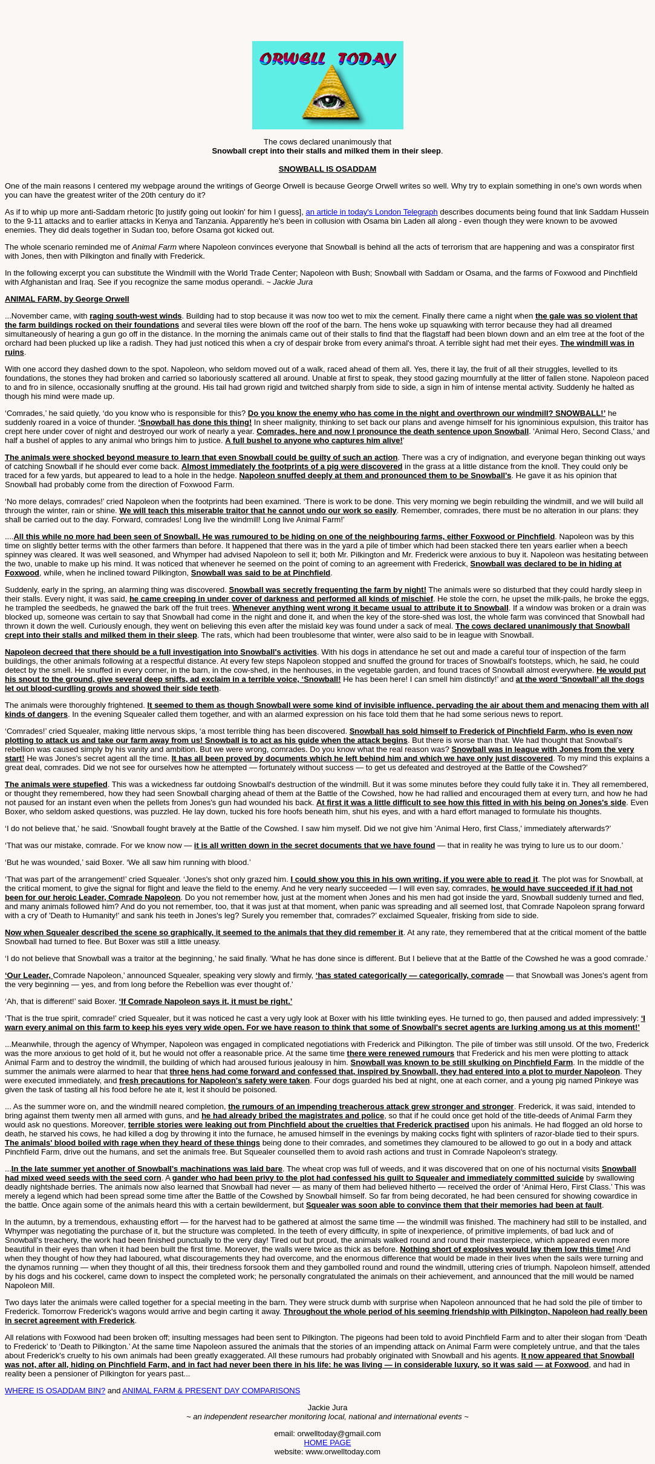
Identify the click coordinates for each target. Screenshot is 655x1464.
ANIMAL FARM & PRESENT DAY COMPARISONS (211, 1390)
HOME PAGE (327, 1442)
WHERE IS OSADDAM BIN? (55, 1390)
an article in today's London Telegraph (371, 211)
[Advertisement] (146, 23)
